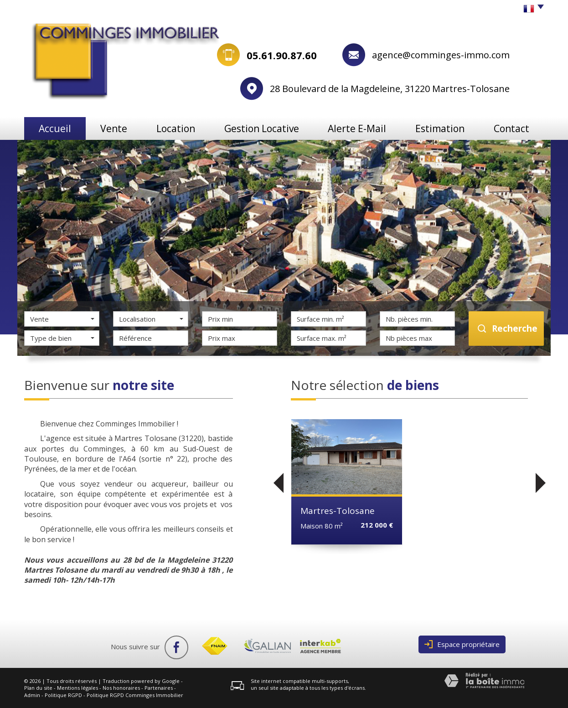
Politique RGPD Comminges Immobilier (135, 695)
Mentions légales (77, 687)
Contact (511, 128)
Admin (32, 695)
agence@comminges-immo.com (441, 55)
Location (175, 128)
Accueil (55, 128)
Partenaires (159, 687)
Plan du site (38, 687)
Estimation (440, 128)
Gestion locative (261, 128)
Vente (113, 128)
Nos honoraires (121, 687)
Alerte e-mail (357, 128)
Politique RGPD (63, 695)
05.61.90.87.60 (282, 55)
